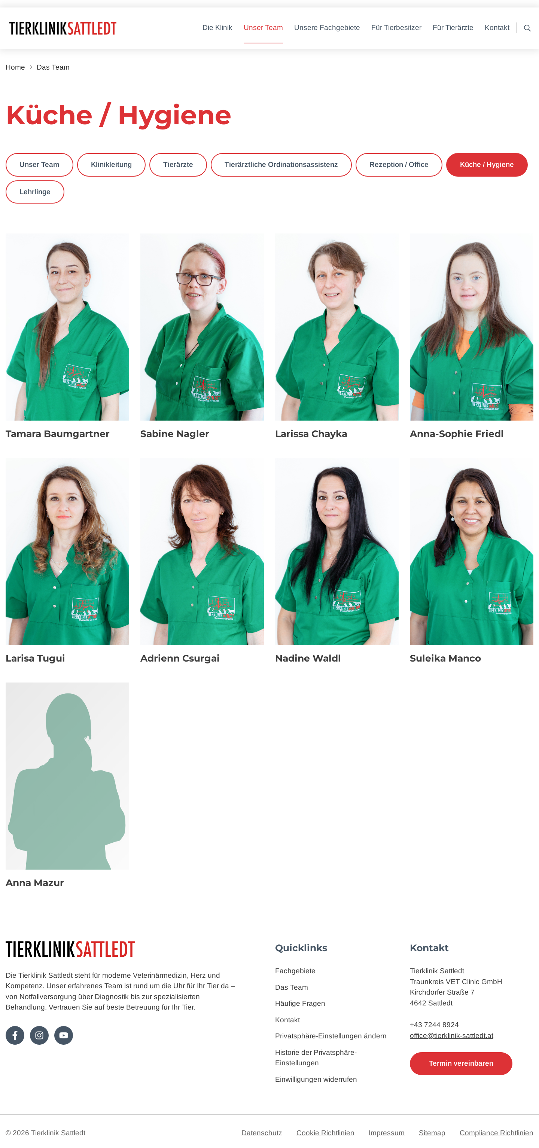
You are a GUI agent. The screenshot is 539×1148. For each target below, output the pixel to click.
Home (15, 67)
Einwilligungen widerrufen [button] (316, 1079)
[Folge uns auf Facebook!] (15, 1035)
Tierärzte (178, 164)
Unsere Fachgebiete (327, 27)
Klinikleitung (111, 164)
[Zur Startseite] (85, 28)
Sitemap (432, 1133)
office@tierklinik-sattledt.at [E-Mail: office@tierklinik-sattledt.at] (451, 1035)
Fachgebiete (295, 971)
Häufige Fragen (300, 1003)
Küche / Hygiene (487, 164)
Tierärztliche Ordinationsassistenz (281, 164)
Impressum (387, 1133)
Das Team (53, 67)
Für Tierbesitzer (396, 27)
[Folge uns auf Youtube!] (63, 1035)
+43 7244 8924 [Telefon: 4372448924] (434, 1025)
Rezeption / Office (399, 164)
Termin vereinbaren (461, 1063)
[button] (525, 28)
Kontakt (497, 27)
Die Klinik (217, 27)
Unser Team (263, 27)
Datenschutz (261, 1133)
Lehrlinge (35, 192)
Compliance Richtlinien (496, 1133)
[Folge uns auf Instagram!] (39, 1035)
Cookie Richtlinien (325, 1133)
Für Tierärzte (453, 27)
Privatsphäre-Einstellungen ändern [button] (331, 1036)
